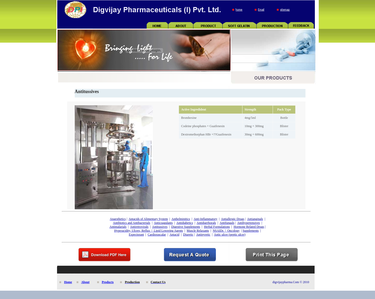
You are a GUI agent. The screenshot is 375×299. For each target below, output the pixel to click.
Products (108, 282)
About (85, 282)
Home (68, 282)
